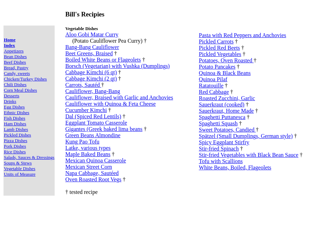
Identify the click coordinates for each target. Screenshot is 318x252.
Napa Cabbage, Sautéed (91, 173)
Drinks (10, 101)
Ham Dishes (15, 123)
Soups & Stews (18, 163)
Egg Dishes (14, 107)
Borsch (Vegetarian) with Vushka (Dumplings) (117, 66)
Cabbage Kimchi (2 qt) (91, 79)
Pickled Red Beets (219, 48)
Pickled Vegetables (220, 54)
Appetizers (13, 51)
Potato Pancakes (217, 67)
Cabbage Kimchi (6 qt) (91, 72)
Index (9, 45)
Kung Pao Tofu (82, 142)
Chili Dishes (15, 84)
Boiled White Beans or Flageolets (103, 60)
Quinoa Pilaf (213, 79)
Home (9, 39)
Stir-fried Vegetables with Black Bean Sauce (248, 155)
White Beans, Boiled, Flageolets (235, 167)
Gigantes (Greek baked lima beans (103, 129)
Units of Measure (19, 174)
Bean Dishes (15, 56)
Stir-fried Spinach (219, 149)
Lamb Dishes (16, 129)
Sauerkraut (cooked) (221, 104)
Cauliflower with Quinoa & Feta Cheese (110, 104)
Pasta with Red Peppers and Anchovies (242, 35)
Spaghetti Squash (218, 123)
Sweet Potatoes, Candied (227, 130)
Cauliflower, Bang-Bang (92, 91)
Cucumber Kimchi (86, 110)
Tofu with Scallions (221, 161)
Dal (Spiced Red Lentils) (93, 116)
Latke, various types (87, 148)
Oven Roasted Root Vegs (93, 179)
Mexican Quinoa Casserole (95, 160)
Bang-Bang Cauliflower (92, 47)
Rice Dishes (15, 151)
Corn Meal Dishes (20, 90)
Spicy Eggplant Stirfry (224, 142)
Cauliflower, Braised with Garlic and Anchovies (119, 97)
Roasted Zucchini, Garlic (227, 98)
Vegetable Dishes (19, 168)
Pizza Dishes (15, 140)
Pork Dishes (15, 146)
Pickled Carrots (216, 41)
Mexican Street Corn (88, 167)
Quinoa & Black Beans (225, 73)
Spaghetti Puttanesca (222, 117)
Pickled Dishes (17, 135)
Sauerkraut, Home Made (226, 111)
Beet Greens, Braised (89, 53)
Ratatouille (211, 86)
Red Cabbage (214, 92)
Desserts (11, 95)
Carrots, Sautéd (83, 85)
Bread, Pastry (16, 67)
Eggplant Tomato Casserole (96, 123)
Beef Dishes (15, 62)
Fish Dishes (14, 118)
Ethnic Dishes (16, 112)
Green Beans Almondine (92, 135)
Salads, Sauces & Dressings (29, 157)
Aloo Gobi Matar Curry (91, 34)
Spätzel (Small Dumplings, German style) (246, 136)
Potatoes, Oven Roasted (226, 60)
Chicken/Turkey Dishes (25, 79)
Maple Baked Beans (87, 154)
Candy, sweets (17, 73)
